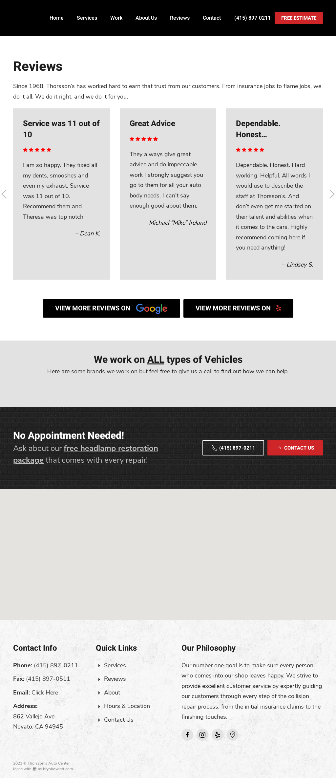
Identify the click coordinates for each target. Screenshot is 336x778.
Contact (212, 18)
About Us (146, 18)
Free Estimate (298, 18)
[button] (168, 548)
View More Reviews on (111, 309)
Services (87, 18)
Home (57, 18)
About (112, 692)
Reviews (180, 18)
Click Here (45, 692)
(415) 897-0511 (48, 679)
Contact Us (119, 720)
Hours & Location (127, 706)
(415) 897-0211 (252, 18)
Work (116, 18)
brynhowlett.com (58, 768)
